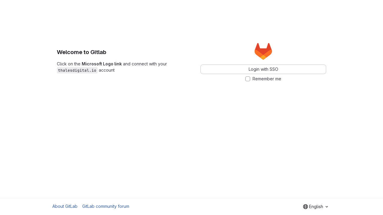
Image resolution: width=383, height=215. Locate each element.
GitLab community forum (105, 206)
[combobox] (315, 206)
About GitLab (64, 206)
